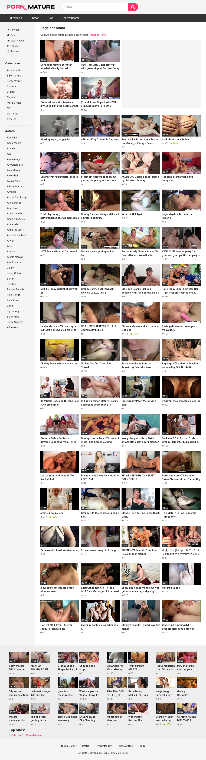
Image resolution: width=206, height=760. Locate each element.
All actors (13, 327)
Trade (141, 746)
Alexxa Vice (13, 181)
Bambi (10, 278)
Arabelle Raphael (16, 235)
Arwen (10, 240)
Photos (34, 18)
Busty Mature (14, 81)
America (12, 191)
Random (13, 51)
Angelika (12, 208)
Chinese (11, 86)
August (11, 251)
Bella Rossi (13, 300)
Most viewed (16, 40)
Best (11, 35)
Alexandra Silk (15, 164)
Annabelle (12, 224)
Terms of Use (125, 746)
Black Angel (13, 316)
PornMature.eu (34, 735)
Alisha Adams (14, 186)
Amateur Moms (16, 70)
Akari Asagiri (14, 159)
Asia (9, 246)
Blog (50, 18)
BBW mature (14, 75)
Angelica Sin (14, 202)
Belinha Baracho (16, 289)
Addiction (12, 137)
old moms (12, 113)
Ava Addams (14, 262)
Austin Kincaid (15, 257)
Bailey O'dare (14, 273)
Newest (13, 29)
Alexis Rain (13, 175)
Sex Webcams (71, 18)
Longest (13, 46)
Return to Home (98, 34)
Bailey (10, 267)
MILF (9, 108)
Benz (10, 305)
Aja (9, 153)
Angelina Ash (14, 213)
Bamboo (12, 284)
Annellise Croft (15, 229)
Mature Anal (14, 102)
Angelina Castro (16, 219)
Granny (11, 91)
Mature (11, 97)
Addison (11, 148)
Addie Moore (14, 143)
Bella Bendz (13, 295)
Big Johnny (13, 311)
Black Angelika (15, 322)
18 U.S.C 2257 (69, 746)
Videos (17, 18)
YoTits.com (15, 735)
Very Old (11, 119)
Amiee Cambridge (17, 197)
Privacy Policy (103, 746)
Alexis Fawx (13, 170)
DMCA (85, 746)
